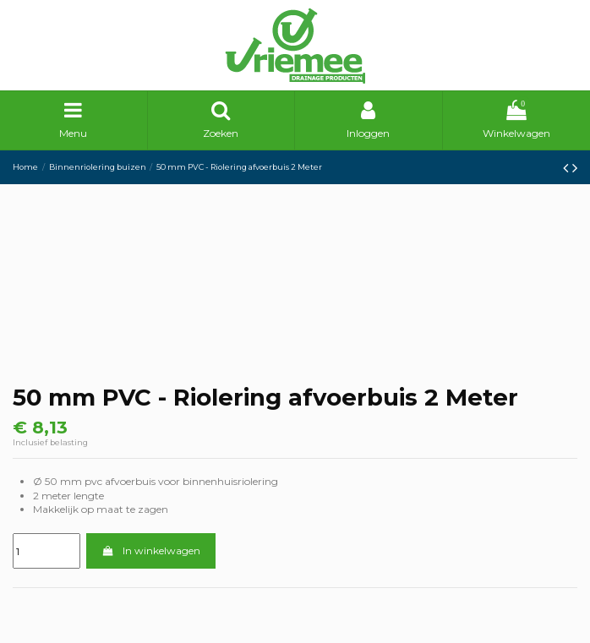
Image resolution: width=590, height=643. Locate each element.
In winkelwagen (150, 550)
